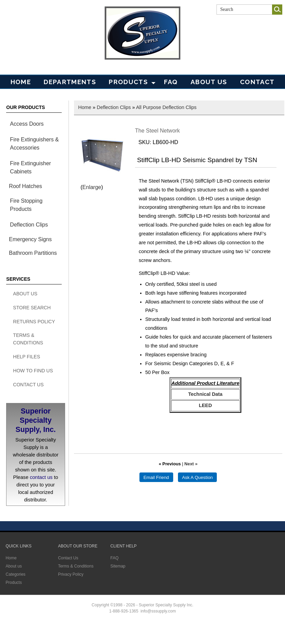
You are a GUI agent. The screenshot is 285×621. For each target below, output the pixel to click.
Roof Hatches (25, 186)
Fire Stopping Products (26, 205)
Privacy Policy (71, 574)
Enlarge (91, 187)
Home (21, 82)
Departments (70, 82)
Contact (257, 82)
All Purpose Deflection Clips (166, 107)
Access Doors (27, 124)
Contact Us (28, 384)
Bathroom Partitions (33, 253)
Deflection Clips (29, 225)
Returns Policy (34, 321)
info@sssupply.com (158, 611)
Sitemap (117, 566)
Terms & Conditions (28, 338)
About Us (209, 82)
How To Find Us (33, 370)
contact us (41, 477)
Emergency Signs (30, 239)
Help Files (26, 356)
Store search (31, 307)
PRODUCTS (128, 82)
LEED (205, 405)
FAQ (171, 82)
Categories (16, 574)
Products (14, 582)
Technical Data (205, 394)
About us (14, 566)
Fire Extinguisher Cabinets (30, 167)
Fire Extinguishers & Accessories (34, 144)
